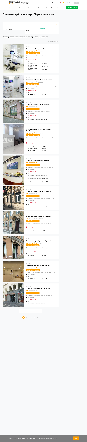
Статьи (48, 7)
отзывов (40, 51)
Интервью (53, 7)
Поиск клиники (12, 7)
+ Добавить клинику (72, 7)
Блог (58, 7)
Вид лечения (41, 28)
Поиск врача (22, 7)
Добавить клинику (52, 24)
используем (14, 438)
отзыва (40, 244)
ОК (76, 438)
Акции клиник (41, 7)
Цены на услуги (32, 7)
